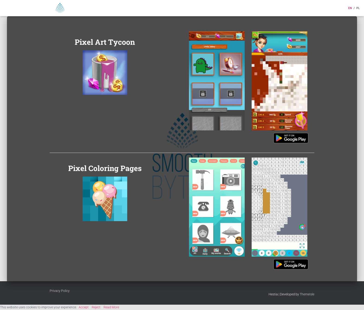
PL (358, 8)
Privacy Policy (60, 291)
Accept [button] (84, 307)
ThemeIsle (307, 294)
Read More (111, 307)
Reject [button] (96, 307)
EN (350, 8)
